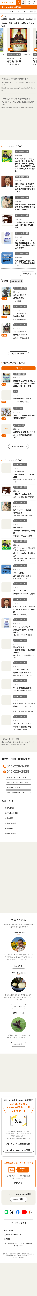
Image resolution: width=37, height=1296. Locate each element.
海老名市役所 (9, 808)
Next (34, 70)
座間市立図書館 (10, 823)
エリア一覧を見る (18, 446)
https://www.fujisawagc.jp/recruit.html (13, 744)
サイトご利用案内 (26, 1243)
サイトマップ (18, 1246)
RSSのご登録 (18, 1199)
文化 (25, 11)
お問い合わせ (20, 1223)
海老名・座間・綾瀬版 (11, 7)
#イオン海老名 (30, 19)
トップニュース (15, 11)
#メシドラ (20, 19)
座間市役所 (9, 818)
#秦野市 (4, 19)
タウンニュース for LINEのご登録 (18, 1144)
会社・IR (24, 3)
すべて (4, 11)
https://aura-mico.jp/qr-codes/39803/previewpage (17, 107)
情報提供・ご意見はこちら (16, 778)
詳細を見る (18, 1183)
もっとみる (18, 966)
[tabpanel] (18, 47)
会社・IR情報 (8, 1230)
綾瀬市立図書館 (10, 834)
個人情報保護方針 (11, 1243)
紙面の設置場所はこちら (16, 792)
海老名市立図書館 (11, 813)
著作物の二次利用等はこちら (17, 782)
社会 (31, 11)
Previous (3, 70)
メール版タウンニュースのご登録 (18, 1150)
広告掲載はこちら (13, 787)
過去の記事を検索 (18, 354)
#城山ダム (12, 19)
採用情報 (7, 1239)
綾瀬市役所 (9, 828)
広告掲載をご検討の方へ (12, 1235)
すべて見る (27, 274)
